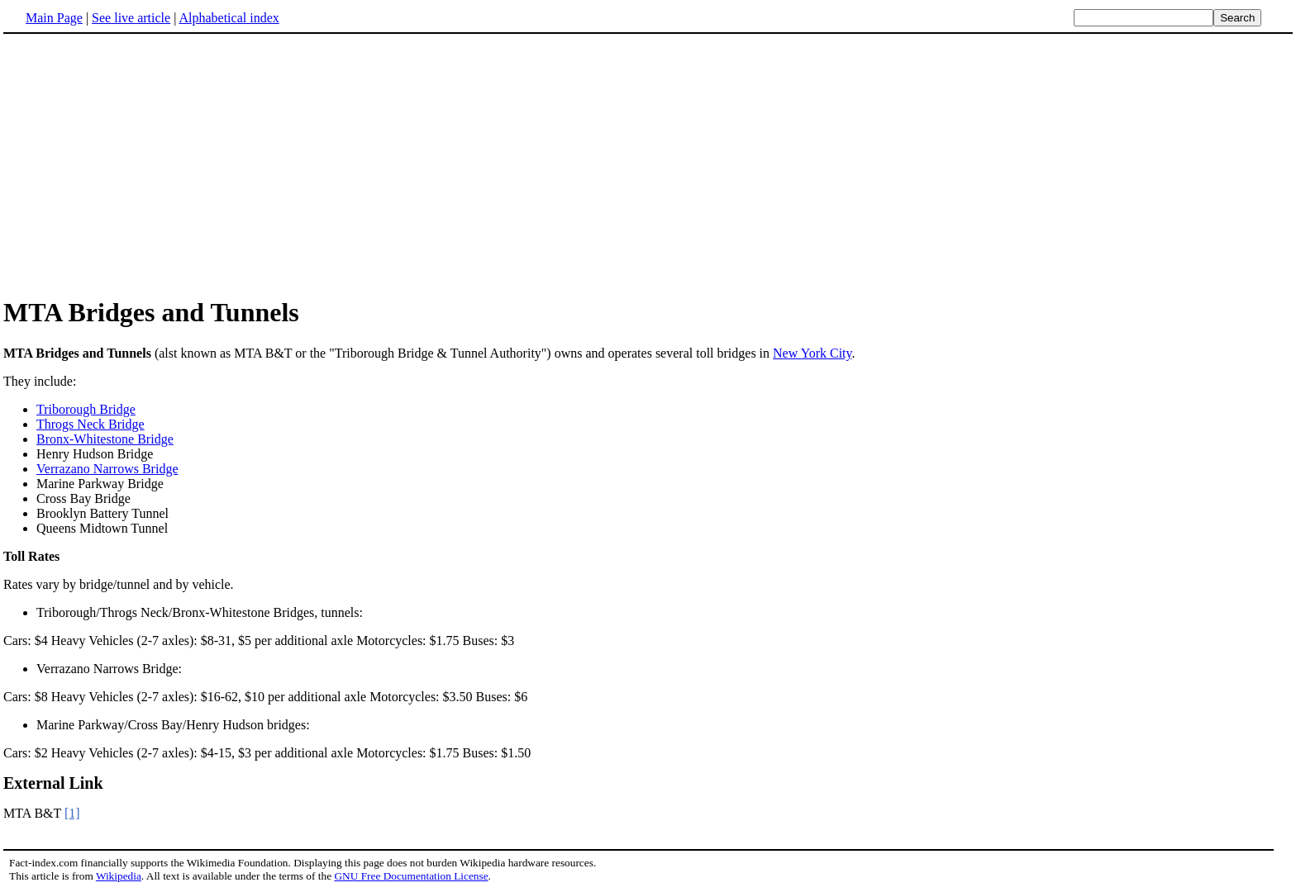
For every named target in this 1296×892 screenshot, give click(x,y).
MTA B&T (33, 813)
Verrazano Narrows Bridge (107, 469)
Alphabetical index (229, 18)
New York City (812, 353)
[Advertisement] (142, 164)
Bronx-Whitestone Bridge (105, 439)
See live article (131, 18)
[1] (72, 813)
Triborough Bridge (86, 409)
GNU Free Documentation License (411, 876)
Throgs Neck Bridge (90, 424)
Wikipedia (118, 876)
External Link (53, 783)
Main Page (54, 18)
